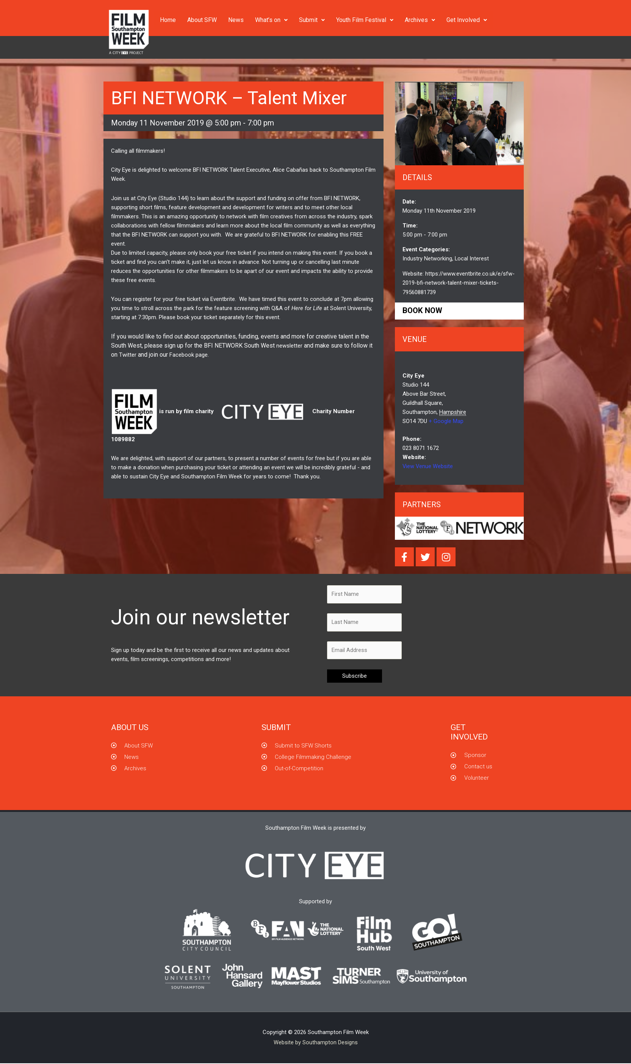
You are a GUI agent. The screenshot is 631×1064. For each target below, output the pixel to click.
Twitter (127, 354)
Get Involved (466, 20)
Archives (420, 20)
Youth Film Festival (364, 20)
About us (130, 727)
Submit (312, 20)
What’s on (271, 20)
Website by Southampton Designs (316, 1043)
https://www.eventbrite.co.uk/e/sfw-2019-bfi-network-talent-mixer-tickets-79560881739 (458, 282)
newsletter (289, 345)
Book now (422, 310)
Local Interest (472, 258)
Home (168, 20)
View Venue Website (428, 465)
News (236, 20)
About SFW (202, 20)
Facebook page (188, 354)
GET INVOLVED (469, 732)
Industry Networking (427, 258)
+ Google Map (446, 420)
